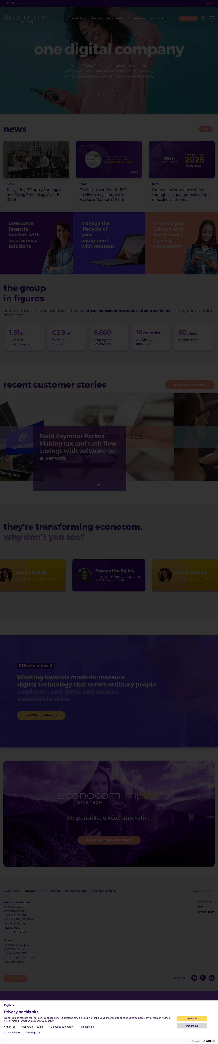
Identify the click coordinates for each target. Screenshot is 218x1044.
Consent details (12, 1032)
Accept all (192, 1018)
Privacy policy (33, 1032)
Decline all (192, 1025)
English (9, 1005)
